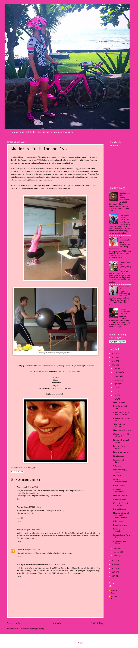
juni (115, 391)
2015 (113, 357)
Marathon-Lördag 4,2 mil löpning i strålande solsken (121, 515)
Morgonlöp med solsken (122, 430)
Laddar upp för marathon (118, 530)
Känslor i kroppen (119, 509)
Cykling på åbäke (119, 499)
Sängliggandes (118, 456)
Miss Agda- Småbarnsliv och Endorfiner (32, 565)
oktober (117, 376)
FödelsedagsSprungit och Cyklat (120, 504)
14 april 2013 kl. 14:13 (33, 550)
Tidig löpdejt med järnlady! (119, 425)
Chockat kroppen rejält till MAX (121, 435)
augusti (116, 384)
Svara (19, 499)
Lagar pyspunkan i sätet (121, 452)
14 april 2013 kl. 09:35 (32, 530)
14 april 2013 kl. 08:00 (30, 487)
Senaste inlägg (14, 623)
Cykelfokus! (117, 466)
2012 (113, 561)
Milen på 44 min (119, 402)
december (117, 368)
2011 (113, 565)
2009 (113, 572)
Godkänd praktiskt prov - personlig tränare (121, 413)
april (115, 399)
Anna (19, 487)
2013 (113, 365)
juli (115, 388)
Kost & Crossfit (118, 486)
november (117, 372)
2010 (113, 568)
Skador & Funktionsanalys (120, 481)
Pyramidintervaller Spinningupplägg (125, 265)
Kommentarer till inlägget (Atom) (31, 629)
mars (116, 548)
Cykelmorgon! (118, 521)
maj (115, 395)
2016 (113, 353)
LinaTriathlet (114, 592)
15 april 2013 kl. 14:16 (57, 565)
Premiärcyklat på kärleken (119, 447)
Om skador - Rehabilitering (119, 490)
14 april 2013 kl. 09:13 (32, 507)
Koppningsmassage (120, 525)
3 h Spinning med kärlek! (119, 542)
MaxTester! (117, 476)
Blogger (80, 643)
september (117, 380)
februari (117, 552)
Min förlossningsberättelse (125, 240)
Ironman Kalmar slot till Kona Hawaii (125, 311)
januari (116, 556)
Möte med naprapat (120, 495)
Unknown (20, 550)
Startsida (56, 623)
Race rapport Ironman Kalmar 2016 (124, 217)
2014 (113, 361)
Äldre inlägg (97, 623)
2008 (113, 576)
